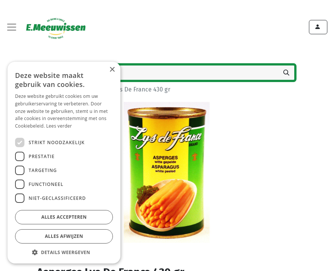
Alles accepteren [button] (64, 217)
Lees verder (59, 126)
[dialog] (64, 162)
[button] (64, 252)
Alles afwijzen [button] (64, 236)
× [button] (112, 70)
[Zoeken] (286, 72)
